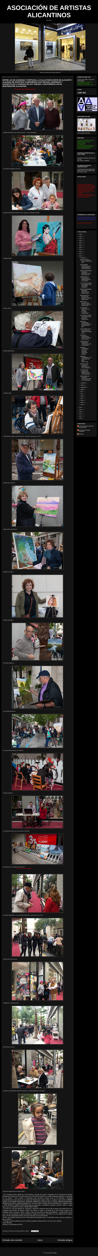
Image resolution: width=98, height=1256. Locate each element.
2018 (80, 251)
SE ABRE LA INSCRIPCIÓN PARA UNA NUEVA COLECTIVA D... (85, 337)
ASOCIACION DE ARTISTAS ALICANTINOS (86, 427)
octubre (82, 385)
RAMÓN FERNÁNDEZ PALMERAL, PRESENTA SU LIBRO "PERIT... (86, 291)
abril (81, 398)
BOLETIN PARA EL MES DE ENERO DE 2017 (86, 261)
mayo (81, 396)
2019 (80, 249)
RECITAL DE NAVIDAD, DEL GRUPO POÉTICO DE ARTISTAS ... (85, 303)
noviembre (83, 383)
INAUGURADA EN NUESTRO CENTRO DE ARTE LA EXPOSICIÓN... (85, 378)
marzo (82, 400)
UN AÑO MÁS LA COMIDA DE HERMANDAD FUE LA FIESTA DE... (85, 343)
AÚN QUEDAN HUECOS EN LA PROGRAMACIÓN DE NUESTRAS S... (85, 266)
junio (81, 393)
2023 (80, 240)
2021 (80, 245)
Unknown (81, 434)
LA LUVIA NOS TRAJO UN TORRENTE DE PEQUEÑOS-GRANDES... (86, 285)
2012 (80, 413)
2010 (80, 418)
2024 (80, 238)
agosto (82, 389)
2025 (80, 236)
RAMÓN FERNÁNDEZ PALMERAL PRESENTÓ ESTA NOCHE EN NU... (86, 272)
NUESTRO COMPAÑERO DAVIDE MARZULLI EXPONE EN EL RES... (85, 324)
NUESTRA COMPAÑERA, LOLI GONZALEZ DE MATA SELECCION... (86, 359)
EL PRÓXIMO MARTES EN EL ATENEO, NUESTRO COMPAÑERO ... (85, 310)
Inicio (40, 1240)
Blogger (55, 1252)
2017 (80, 253)
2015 (80, 407)
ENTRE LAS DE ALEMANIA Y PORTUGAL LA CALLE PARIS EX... (85, 365)
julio (81, 391)
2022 (80, 243)
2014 (80, 409)
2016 (80, 256)
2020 (80, 247)
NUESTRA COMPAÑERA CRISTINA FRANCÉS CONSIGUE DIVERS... (84, 351)
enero (82, 404)
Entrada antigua (65, 1240)
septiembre (83, 387)
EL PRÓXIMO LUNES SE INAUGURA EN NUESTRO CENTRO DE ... (85, 317)
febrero (82, 402)
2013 (80, 411)
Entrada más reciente (12, 1240)
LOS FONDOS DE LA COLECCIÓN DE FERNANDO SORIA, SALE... (86, 331)
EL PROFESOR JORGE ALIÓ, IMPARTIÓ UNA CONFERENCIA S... (85, 372)
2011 (80, 416)
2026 (80, 234)
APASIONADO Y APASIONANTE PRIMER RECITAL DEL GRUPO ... (85, 279)
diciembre (83, 257)
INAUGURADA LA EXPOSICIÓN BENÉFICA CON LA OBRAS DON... (85, 297)
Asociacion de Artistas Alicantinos (84, 430)
